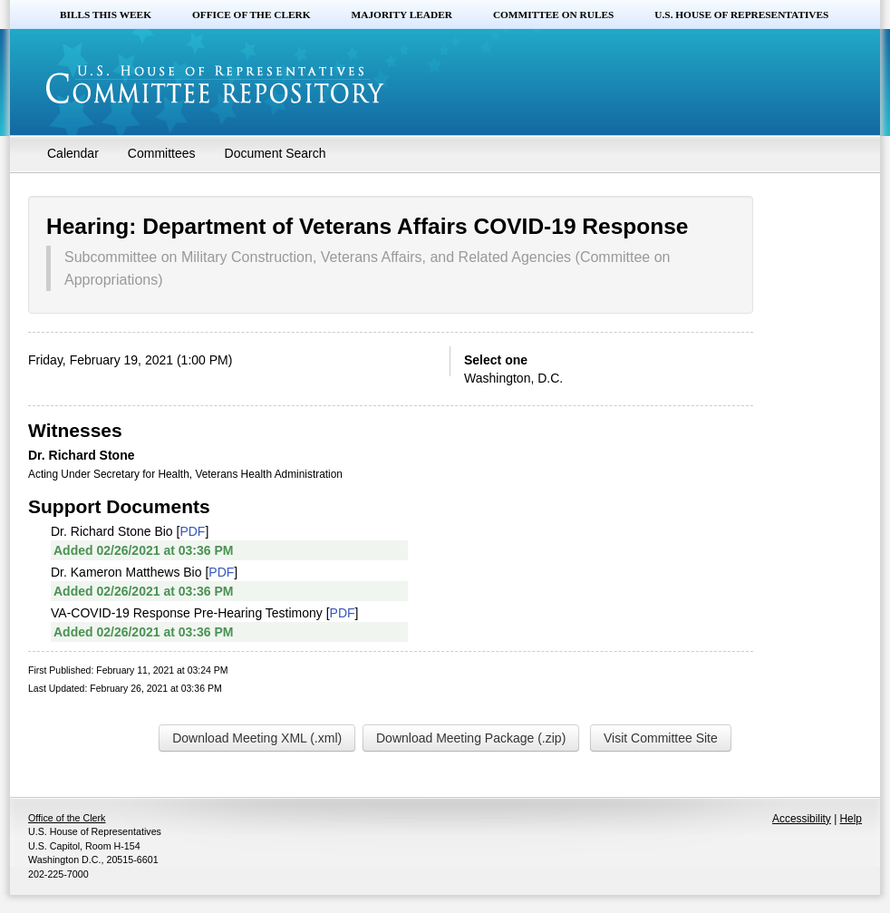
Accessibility (801, 818)
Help (851, 818)
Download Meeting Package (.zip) (471, 738)
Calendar (73, 153)
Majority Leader (402, 14)
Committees (162, 153)
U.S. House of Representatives (741, 14)
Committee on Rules (553, 14)
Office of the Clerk (251, 14)
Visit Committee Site (661, 738)
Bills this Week (105, 14)
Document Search (275, 153)
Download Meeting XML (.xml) (257, 738)
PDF (192, 531)
